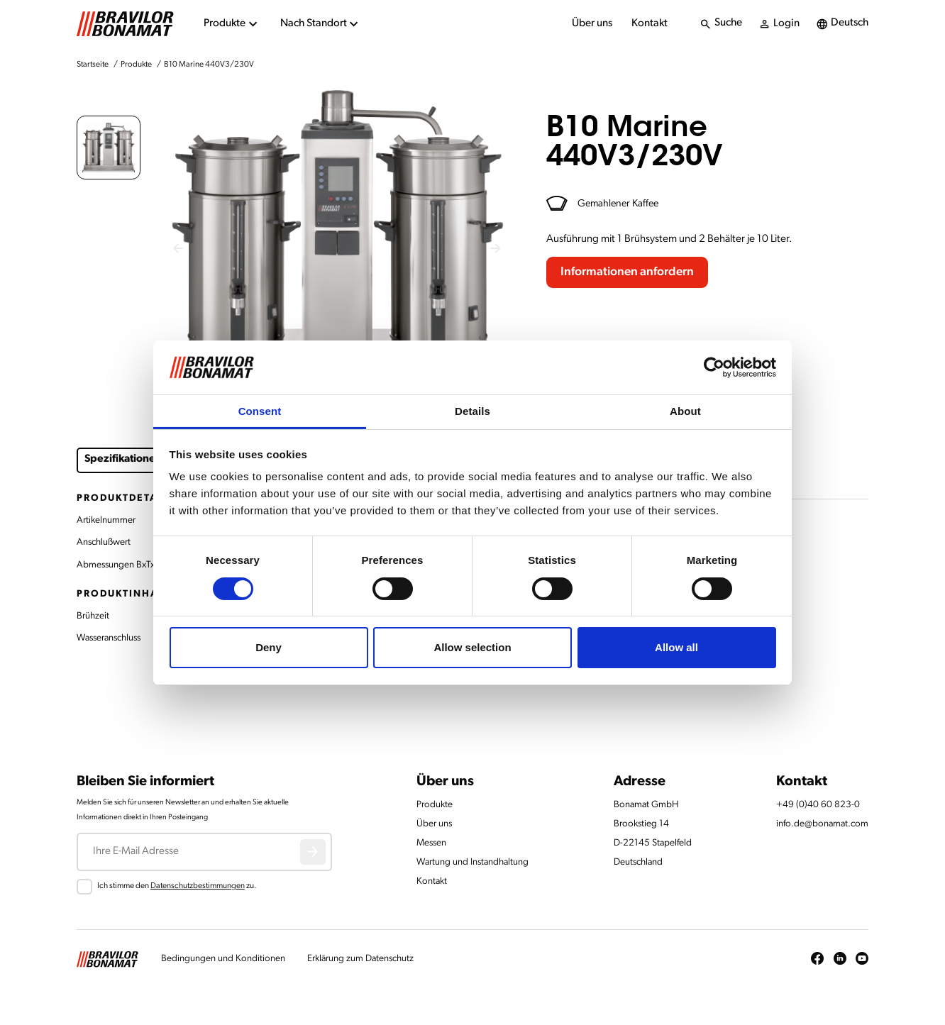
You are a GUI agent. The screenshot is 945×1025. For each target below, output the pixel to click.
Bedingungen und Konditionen (223, 958)
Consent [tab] (260, 411)
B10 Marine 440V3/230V (209, 64)
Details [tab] (472, 411)
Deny (268, 647)
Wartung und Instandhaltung (472, 862)
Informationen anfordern (627, 272)
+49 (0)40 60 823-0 (818, 804)
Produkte (136, 64)
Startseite (93, 64)
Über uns (592, 23)
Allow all (676, 647)
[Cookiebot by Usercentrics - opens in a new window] (714, 367)
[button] (108, 147)
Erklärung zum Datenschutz (360, 958)
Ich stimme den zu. (176, 886)
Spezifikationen (123, 459)
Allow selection (472, 647)
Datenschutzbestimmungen (197, 886)
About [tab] (685, 411)
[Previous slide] (178, 247)
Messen (431, 843)
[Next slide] (496, 247)
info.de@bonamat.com (822, 824)
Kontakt (649, 23)
